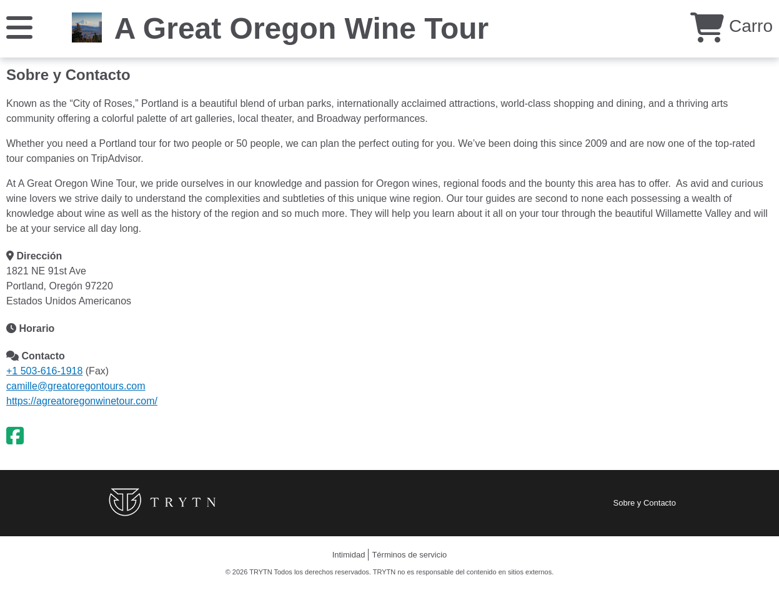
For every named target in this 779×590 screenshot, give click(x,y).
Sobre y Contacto (644, 503)
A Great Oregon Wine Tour (301, 28)
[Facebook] (15, 436)
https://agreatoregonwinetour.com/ (81, 401)
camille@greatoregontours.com (76, 386)
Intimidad (348, 554)
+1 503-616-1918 (44, 371)
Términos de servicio (409, 554)
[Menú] (19, 26)
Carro (731, 26)
